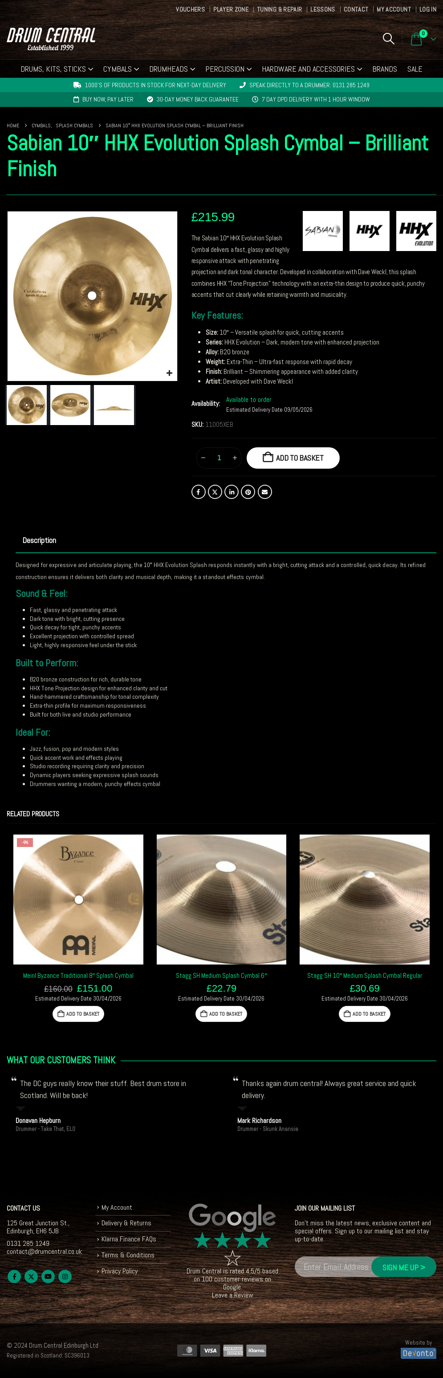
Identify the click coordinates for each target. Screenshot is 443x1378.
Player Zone (230, 9)
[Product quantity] (219, 458)
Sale (415, 69)
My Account (394, 9)
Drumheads (168, 69)
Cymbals (117, 69)
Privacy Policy (120, 1271)
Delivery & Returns (126, 1223)
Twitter (215, 492)
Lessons (322, 9)
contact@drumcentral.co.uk (44, 1251)
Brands (384, 69)
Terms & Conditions (128, 1255)
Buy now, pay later (108, 99)
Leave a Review (232, 1295)
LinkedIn (231, 492)
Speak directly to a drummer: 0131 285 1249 (309, 85)
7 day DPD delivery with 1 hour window (316, 99)
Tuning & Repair (279, 9)
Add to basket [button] (82, 1013)
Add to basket (300, 458)
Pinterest (248, 492)
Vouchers (190, 9)
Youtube (48, 1276)
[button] (388, 39)
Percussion (224, 69)
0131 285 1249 (28, 1243)
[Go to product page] (78, 900)
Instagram (65, 1276)
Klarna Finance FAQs (129, 1239)
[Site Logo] (51, 39)
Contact (356, 9)
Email (265, 492)
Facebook (198, 492)
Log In (427, 9)
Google (232, 1287)
